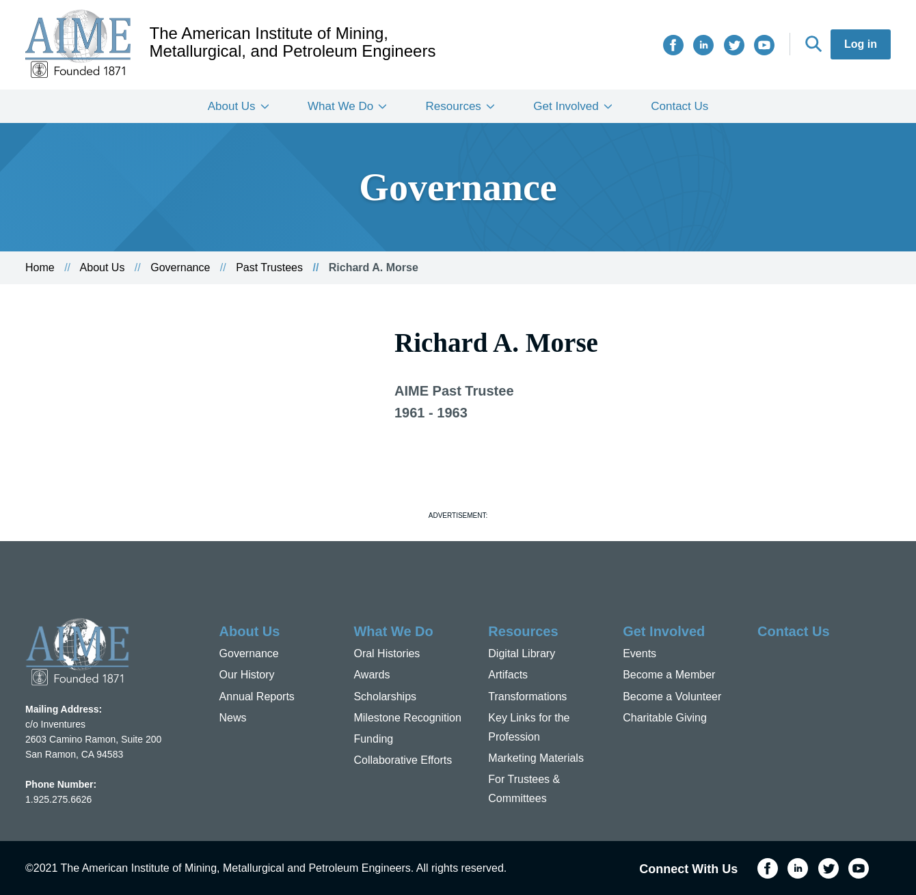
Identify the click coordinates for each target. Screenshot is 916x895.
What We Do (340, 106)
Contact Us (679, 106)
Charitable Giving (665, 718)
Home (40, 267)
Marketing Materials (536, 758)
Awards (371, 674)
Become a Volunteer (672, 696)
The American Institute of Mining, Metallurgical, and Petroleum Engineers (293, 42)
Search (813, 44)
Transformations (527, 696)
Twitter (734, 45)
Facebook (673, 45)
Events (639, 653)
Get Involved (565, 106)
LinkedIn (703, 45)
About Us (232, 106)
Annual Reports (257, 696)
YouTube (764, 45)
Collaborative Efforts (402, 760)
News (233, 718)
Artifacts (508, 674)
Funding (373, 739)
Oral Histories (386, 653)
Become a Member (669, 674)
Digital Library (521, 653)
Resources (453, 106)
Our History (247, 674)
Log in (860, 44)
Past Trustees (269, 267)
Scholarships (384, 696)
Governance (180, 267)
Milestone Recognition (407, 718)
